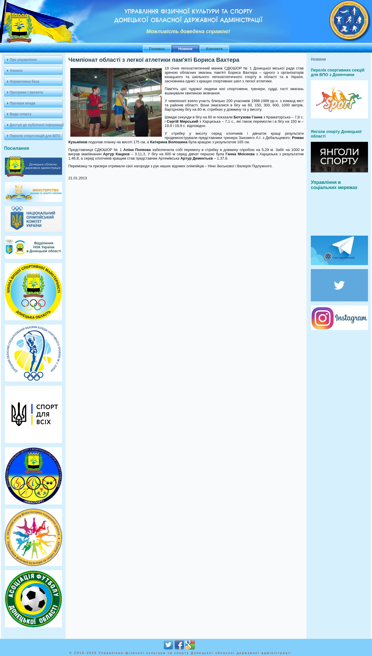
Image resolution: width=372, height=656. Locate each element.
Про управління (23, 60)
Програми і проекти (26, 92)
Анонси (16, 71)
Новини (185, 49)
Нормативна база (24, 81)
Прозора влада (22, 103)
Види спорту (20, 114)
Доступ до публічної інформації (36, 125)
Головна (156, 49)
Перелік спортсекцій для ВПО (35, 136)
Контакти (214, 49)
